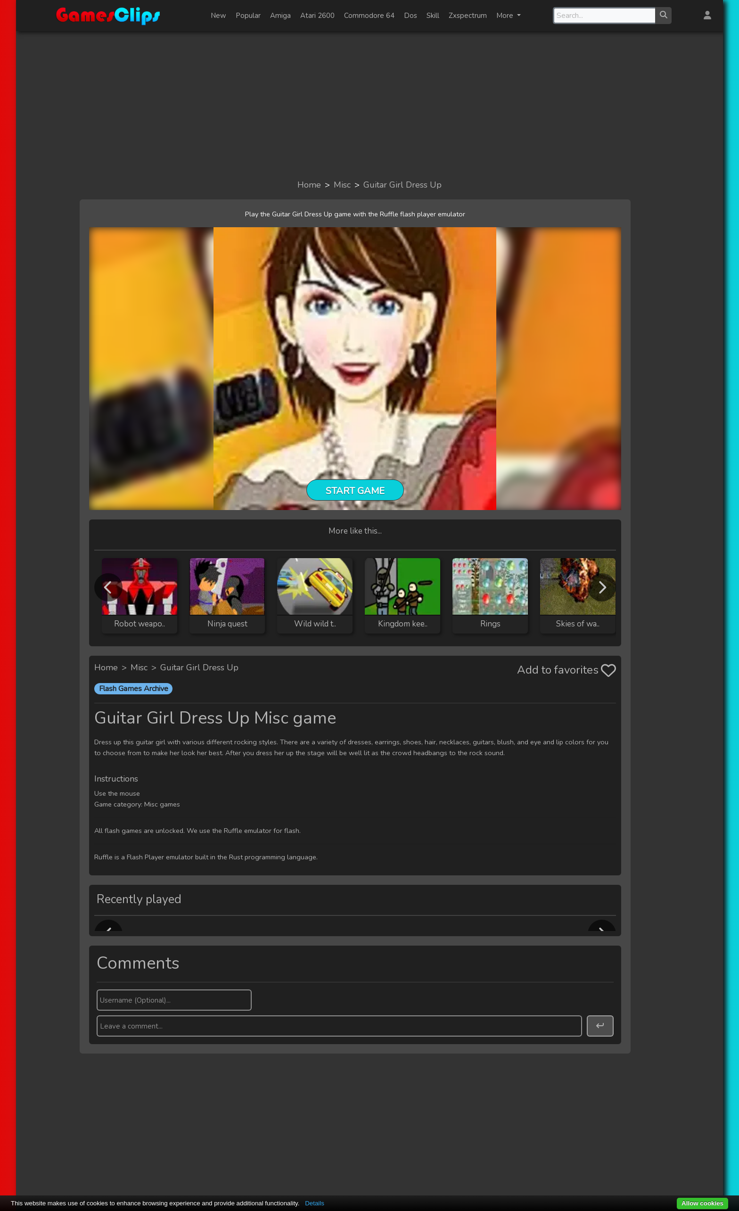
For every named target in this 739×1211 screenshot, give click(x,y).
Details (314, 1203)
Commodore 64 (369, 15)
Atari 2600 (317, 15)
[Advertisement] (369, 105)
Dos (410, 15)
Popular (248, 15)
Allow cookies (702, 1203)
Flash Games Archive (133, 689)
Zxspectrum (468, 15)
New (218, 15)
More (505, 15)
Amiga (280, 15)
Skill (433, 15)
